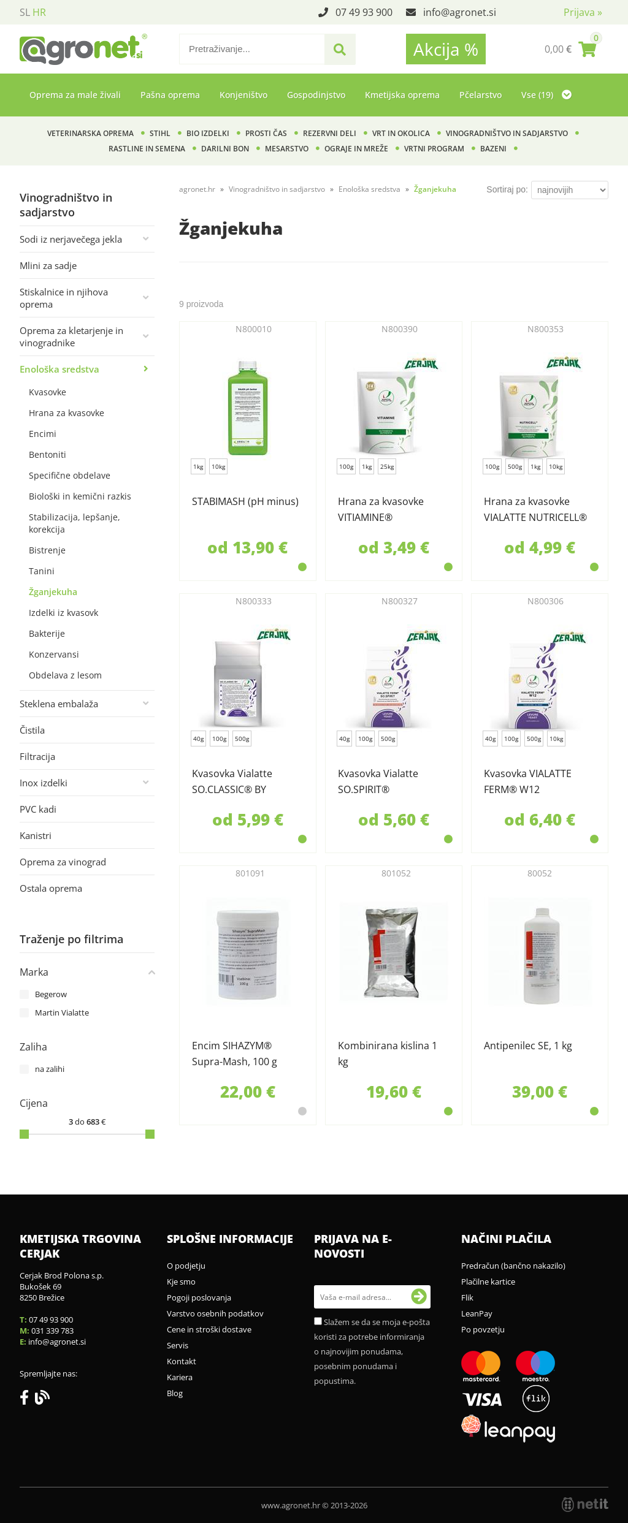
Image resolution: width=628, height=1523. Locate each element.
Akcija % (445, 49)
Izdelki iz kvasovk (63, 612)
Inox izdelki (43, 783)
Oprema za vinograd (63, 862)
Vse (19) (546, 95)
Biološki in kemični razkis (80, 496)
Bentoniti (47, 454)
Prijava (583, 12)
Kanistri (36, 835)
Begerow (51, 994)
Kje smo (181, 1281)
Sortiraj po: (507, 189)
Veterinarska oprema (90, 133)
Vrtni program (434, 148)
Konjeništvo (243, 95)
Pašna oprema (170, 95)
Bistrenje (47, 550)
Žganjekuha (53, 592)
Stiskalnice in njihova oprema (64, 298)
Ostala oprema (51, 888)
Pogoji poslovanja (199, 1297)
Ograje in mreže (356, 148)
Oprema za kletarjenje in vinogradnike (71, 336)
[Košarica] (570, 49)
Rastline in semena (147, 148)
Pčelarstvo (480, 95)
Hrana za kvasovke (66, 413)
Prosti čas (266, 133)
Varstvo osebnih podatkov (215, 1313)
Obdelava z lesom (65, 675)
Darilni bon (225, 148)
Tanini (42, 571)
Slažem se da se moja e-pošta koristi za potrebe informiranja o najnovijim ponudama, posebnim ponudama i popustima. (372, 1351)
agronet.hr (197, 189)
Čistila (32, 730)
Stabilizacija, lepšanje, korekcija (74, 523)
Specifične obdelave (69, 475)
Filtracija (37, 756)
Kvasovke (47, 392)
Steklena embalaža (59, 703)
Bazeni (493, 148)
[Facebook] (27, 1399)
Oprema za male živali (75, 95)
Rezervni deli (329, 133)
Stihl (160, 133)
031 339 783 (52, 1330)
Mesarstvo (286, 148)
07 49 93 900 (363, 12)
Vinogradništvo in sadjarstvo (507, 133)
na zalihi (49, 1068)
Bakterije (47, 633)
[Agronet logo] (83, 49)
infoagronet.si (459, 12)
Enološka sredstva (59, 369)
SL (25, 12)
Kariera (180, 1377)
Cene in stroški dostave (209, 1329)
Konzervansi (54, 654)
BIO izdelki (207, 133)
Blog (175, 1393)
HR (39, 12)
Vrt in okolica (401, 133)
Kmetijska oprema (402, 95)
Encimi (42, 433)
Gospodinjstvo (316, 95)
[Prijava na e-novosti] (419, 1296)
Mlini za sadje (48, 265)
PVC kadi (38, 809)
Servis (177, 1345)
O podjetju (186, 1265)
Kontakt (181, 1361)
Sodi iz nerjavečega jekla (71, 239)
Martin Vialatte (62, 1012)
